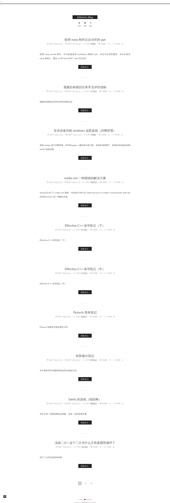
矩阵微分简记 (85, 356)
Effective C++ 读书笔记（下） (85, 225)
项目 (90, 24)
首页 (79, 24)
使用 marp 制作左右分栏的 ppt (85, 39)
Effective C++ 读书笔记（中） (85, 269)
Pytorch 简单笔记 (85, 312)
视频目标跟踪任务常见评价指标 (85, 87)
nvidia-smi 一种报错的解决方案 (85, 178)
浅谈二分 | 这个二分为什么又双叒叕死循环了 (85, 443)
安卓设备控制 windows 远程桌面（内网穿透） (85, 130)
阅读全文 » (85, 67)
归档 (85, 24)
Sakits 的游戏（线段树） (85, 399)
